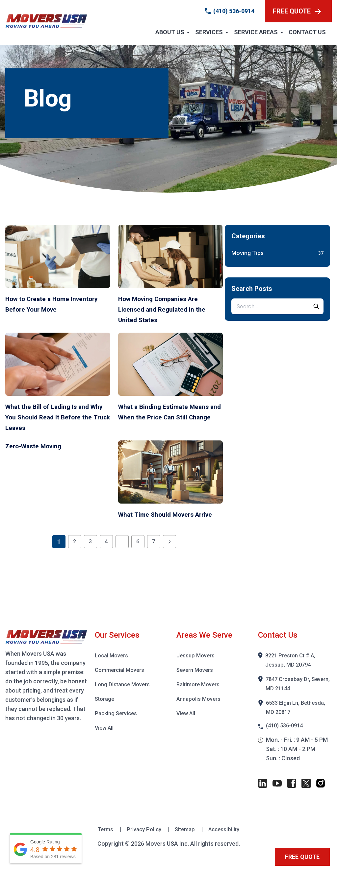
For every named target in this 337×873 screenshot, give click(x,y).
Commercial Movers (121, 680)
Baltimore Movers (200, 694)
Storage (106, 709)
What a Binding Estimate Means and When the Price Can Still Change (166, 417)
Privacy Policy (143, 840)
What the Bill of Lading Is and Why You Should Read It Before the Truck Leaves (55, 417)
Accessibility (227, 840)
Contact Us (307, 32)
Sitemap (186, 840)
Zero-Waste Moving (41, 445)
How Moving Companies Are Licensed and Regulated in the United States (169, 309)
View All (105, 738)
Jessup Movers (196, 665)
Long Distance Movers (124, 694)
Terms (102, 840)
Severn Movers (196, 680)
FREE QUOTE (297, 11)
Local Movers (113, 665)
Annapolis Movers (200, 709)
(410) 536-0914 (233, 11)
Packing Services (117, 723)
